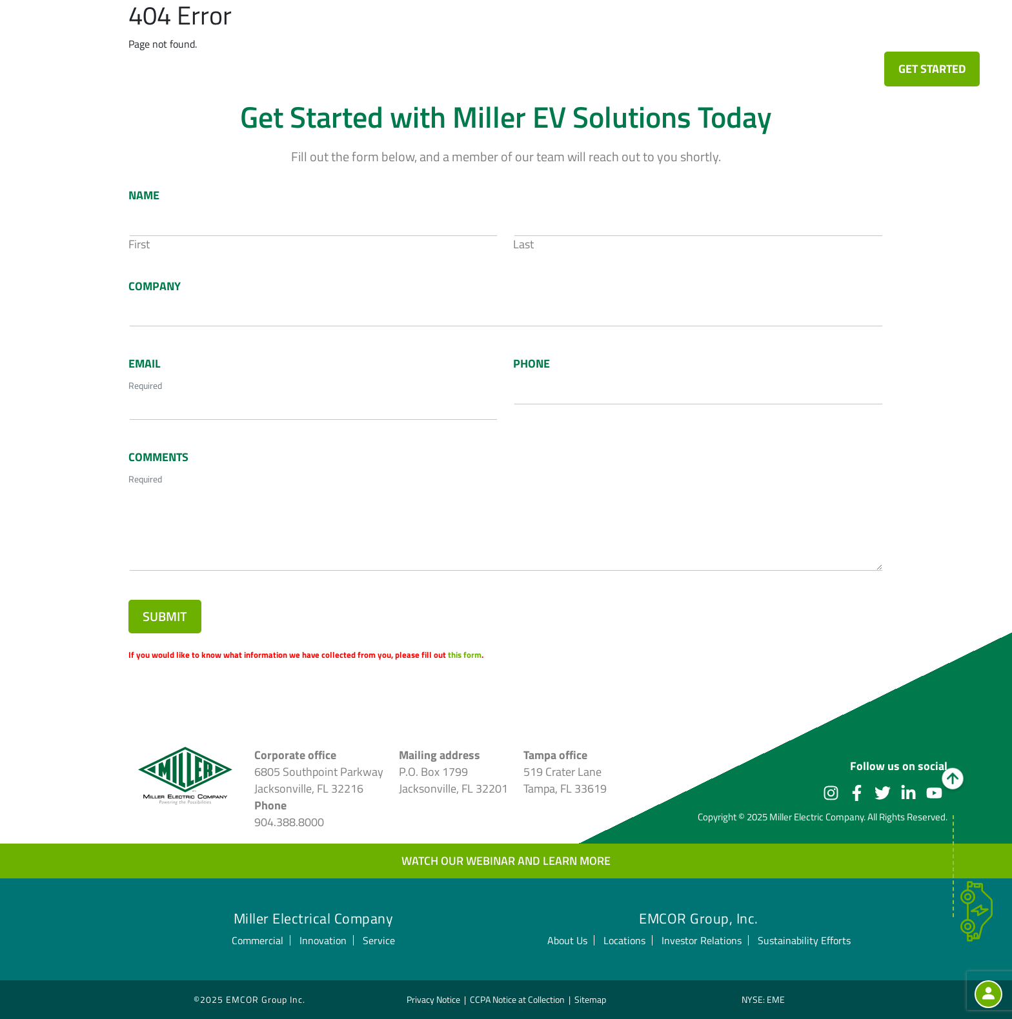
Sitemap (590, 999)
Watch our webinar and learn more (506, 860)
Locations (624, 940)
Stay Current (920, 35)
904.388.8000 (289, 822)
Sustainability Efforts (804, 940)
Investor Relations (702, 940)
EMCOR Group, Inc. (698, 918)
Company (154, 286)
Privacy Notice (433, 999)
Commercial (598, 35)
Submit (165, 616)
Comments (158, 457)
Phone (531, 363)
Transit (522, 35)
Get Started (932, 68)
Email (144, 363)
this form (464, 654)
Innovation (685, 35)
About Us (567, 940)
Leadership (831, 35)
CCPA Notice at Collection (517, 999)
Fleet (465, 35)
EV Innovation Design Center (338, 35)
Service (758, 35)
